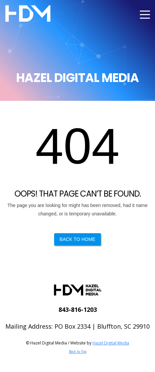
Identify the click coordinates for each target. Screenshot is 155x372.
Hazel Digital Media (110, 343)
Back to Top (77, 351)
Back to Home (77, 239)
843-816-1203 (78, 309)
